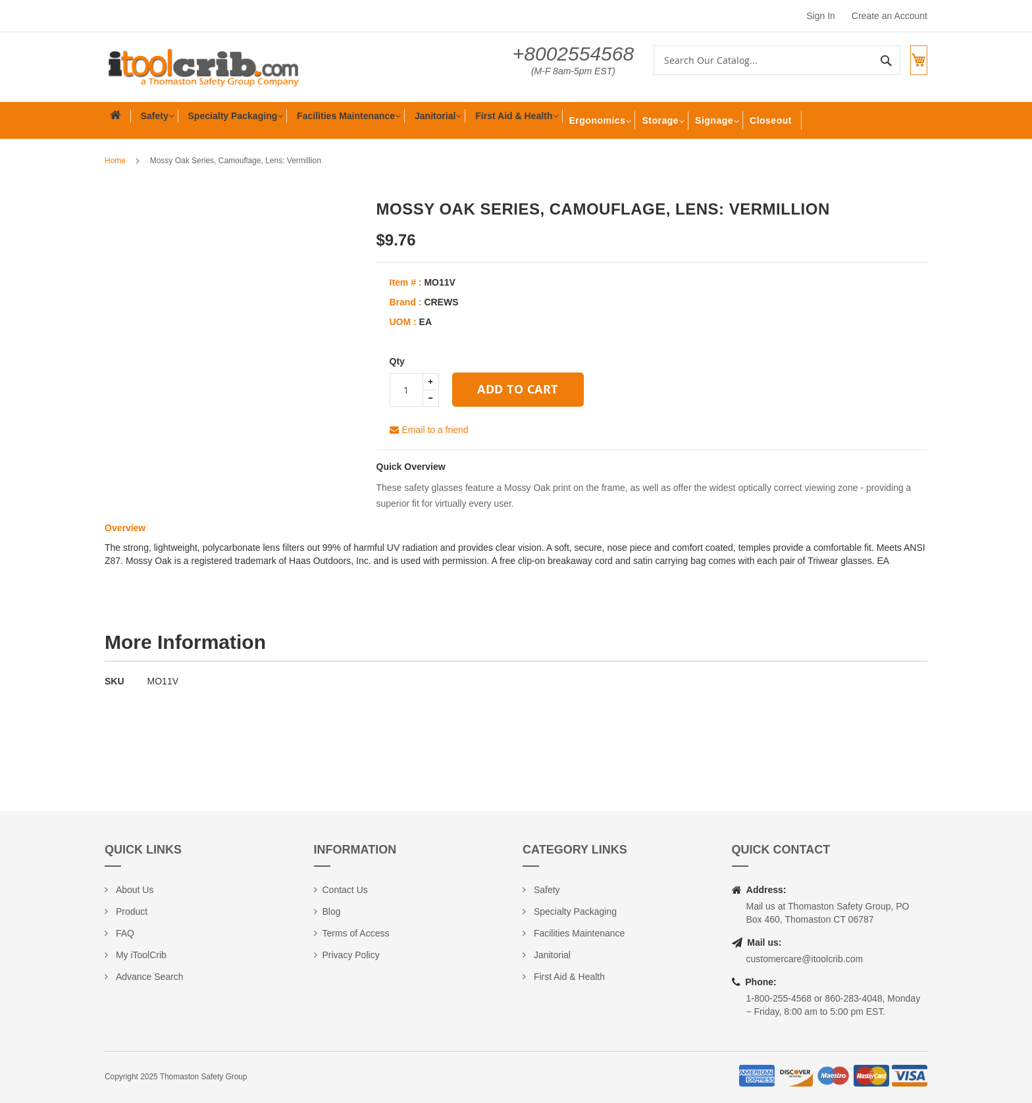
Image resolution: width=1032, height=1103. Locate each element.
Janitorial (551, 955)
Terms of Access (356, 933)
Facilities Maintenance (578, 933)
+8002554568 (561, 54)
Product (130, 911)
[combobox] (765, 60)
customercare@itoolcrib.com (805, 959)
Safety (545, 890)
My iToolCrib (140, 955)
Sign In (820, 16)
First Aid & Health (568, 976)
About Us (133, 890)
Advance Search (148, 976)
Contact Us (345, 890)
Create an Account (889, 16)
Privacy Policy (351, 955)
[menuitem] (151, 120)
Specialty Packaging (574, 911)
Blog (331, 911)
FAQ (123, 933)
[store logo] (203, 67)
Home (115, 160)
